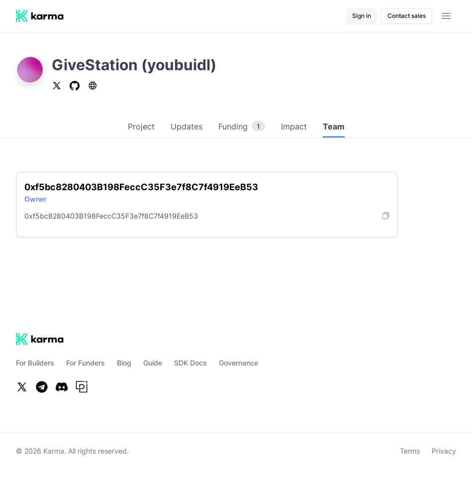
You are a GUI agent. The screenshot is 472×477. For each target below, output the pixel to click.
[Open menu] (446, 16)
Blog (124, 362)
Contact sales (406, 15)
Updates (186, 126)
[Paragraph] (82, 387)
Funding (241, 126)
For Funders (85, 362)
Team (334, 126)
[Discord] (62, 387)
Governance (238, 362)
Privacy (444, 451)
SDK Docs (190, 362)
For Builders (35, 362)
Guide (152, 362)
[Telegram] (42, 387)
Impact (294, 126)
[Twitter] (22, 387)
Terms (410, 451)
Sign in (361, 15)
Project (141, 126)
